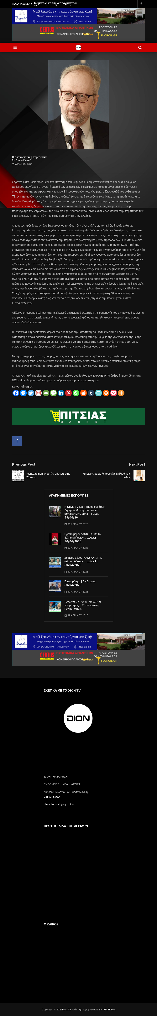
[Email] (46, 393)
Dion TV (66, 1009)
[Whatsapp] (76, 393)
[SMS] (53, 393)
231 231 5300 (52, 797)
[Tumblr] (91, 393)
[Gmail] (38, 393)
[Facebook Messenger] (23, 393)
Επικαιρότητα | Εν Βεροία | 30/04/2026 (80, 583)
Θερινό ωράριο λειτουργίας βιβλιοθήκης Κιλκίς (106, 475)
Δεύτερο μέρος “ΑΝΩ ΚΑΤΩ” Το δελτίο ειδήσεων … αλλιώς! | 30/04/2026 (83, 561)
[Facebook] (16, 393)
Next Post (137, 464)
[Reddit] (83, 393)
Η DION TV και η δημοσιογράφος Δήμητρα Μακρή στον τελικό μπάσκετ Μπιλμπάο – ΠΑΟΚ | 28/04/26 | (85, 512)
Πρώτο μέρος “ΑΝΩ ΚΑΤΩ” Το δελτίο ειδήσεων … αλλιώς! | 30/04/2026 (83, 537)
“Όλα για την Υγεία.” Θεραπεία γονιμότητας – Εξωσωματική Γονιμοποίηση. (83, 605)
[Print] (106, 393)
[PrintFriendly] (98, 393)
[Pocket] (113, 393)
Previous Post (23, 464)
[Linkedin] (61, 393)
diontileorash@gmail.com (61, 804)
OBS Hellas (109, 1009)
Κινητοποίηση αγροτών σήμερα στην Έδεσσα (48, 475)
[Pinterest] (68, 393)
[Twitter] (31, 393)
